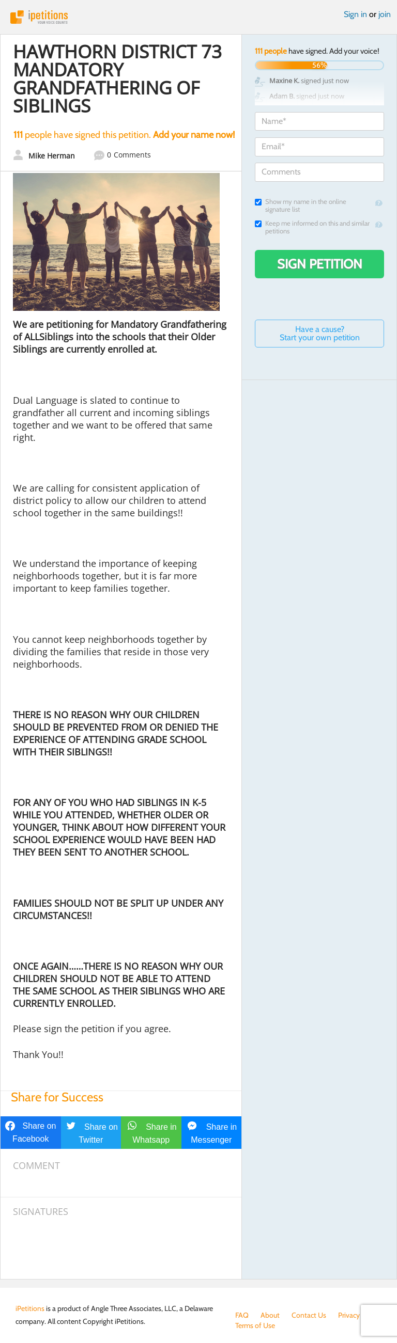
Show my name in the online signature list (300, 205)
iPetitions (198, 17)
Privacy (349, 1315)
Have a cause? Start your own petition (320, 333)
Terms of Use (255, 1325)
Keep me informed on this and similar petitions (312, 227)
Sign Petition (319, 264)
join (384, 14)
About (270, 1315)
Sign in (355, 14)
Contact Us (309, 1315)
